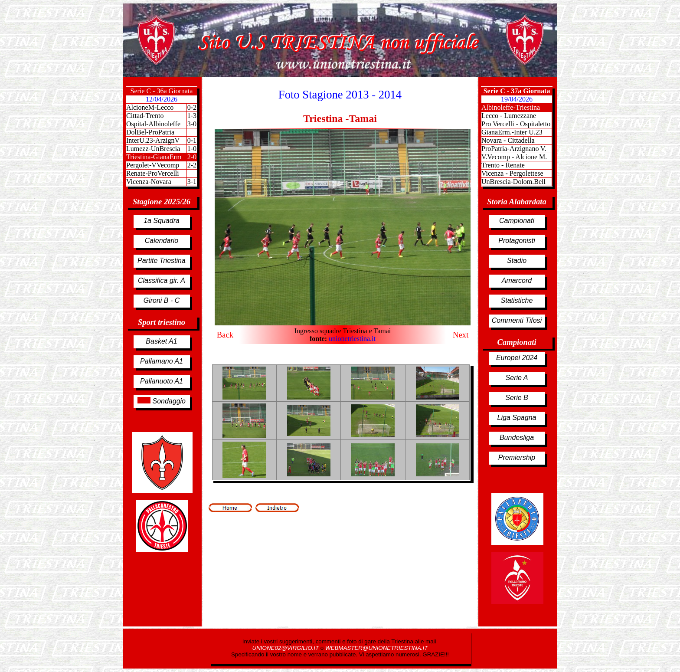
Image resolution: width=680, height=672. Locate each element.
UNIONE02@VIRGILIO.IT (286, 648)
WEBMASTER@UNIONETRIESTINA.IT (376, 648)
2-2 (191, 165)
